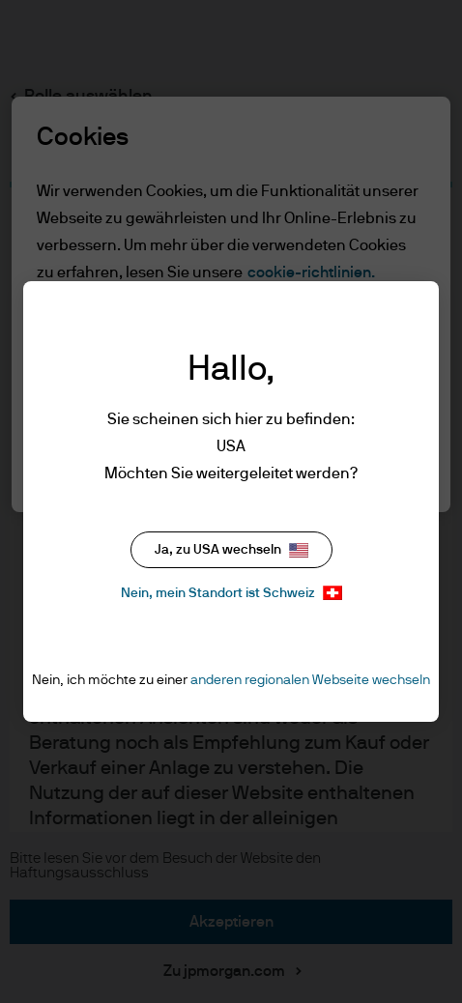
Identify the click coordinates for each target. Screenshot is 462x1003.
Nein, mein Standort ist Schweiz (231, 593)
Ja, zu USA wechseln (231, 550)
